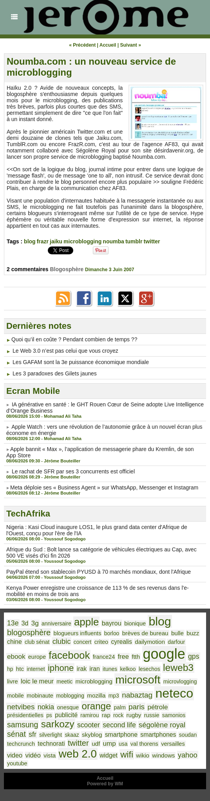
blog (30, 241)
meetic (64, 681)
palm (120, 707)
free (123, 656)
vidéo (33, 755)
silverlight (50, 735)
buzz (192, 633)
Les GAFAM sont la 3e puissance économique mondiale (81, 362)
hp (10, 669)
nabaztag (137, 695)
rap (106, 715)
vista (49, 755)
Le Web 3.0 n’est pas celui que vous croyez (65, 351)
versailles (173, 744)
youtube (17, 763)
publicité (66, 715)
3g (35, 623)
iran (94, 668)
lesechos (149, 669)
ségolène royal (162, 725)
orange (96, 706)
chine (14, 641)
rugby (134, 715)
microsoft (137, 679)
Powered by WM (105, 784)
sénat (16, 734)
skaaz (72, 735)
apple (86, 621)
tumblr (134, 241)
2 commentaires (28, 269)
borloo (111, 633)
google (164, 654)
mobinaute (40, 695)
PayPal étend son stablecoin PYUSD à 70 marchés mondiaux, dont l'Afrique (98, 572)
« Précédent (82, 45)
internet (36, 669)
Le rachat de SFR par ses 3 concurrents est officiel (73, 471)
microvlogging (180, 681)
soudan (188, 735)
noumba (113, 241)
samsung (22, 724)
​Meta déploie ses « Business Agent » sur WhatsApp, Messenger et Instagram (104, 487)
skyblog (92, 734)
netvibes (21, 707)
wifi (126, 754)
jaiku (56, 241)
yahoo (187, 755)
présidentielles (25, 715)
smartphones (158, 734)
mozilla (96, 695)
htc (20, 668)
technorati (51, 743)
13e (13, 623)
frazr (43, 241)
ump (109, 743)
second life (119, 725)
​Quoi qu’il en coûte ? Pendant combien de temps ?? (74, 339)
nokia (46, 707)
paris (137, 707)
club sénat (37, 642)
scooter (88, 725)
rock (118, 715)
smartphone (121, 734)
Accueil (108, 45)
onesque (68, 707)
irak (82, 668)
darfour (176, 642)
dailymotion (150, 641)
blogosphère (29, 632)
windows (163, 755)
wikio (142, 755)
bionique (135, 623)
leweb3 (178, 667)
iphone (61, 668)
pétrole (157, 707)
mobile (15, 695)
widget (109, 755)
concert (83, 642)
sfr (32, 734)
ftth (136, 656)
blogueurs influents (77, 633)
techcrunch (21, 744)
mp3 (114, 695)
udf (96, 743)
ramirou (89, 715)
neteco (174, 693)
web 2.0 (78, 754)
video (14, 755)
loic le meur (37, 681)
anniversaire (56, 623)
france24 (104, 657)
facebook (69, 655)
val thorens (144, 744)
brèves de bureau (145, 633)
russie (151, 715)
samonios (173, 715)
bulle (177, 633)
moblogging (70, 695)
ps (49, 715)
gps (193, 656)
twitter (152, 241)
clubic (61, 641)
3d (25, 623)
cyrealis (121, 641)
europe (37, 657)
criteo (101, 642)
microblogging (82, 241)
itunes (110, 669)
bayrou (111, 623)
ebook (16, 656)
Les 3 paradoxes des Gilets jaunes (55, 373)
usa (123, 744)
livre (12, 681)
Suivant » (130, 45)
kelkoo (128, 669)
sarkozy (57, 724)
